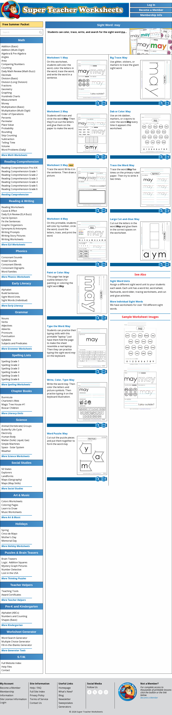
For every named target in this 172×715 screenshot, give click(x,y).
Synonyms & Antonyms (13, 228)
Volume (5, 146)
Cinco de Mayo (9, 533)
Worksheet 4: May (57, 218)
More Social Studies (12, 488)
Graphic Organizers (12, 225)
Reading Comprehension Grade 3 (19, 178)
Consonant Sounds (11, 257)
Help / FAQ (35, 687)
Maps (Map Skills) (11, 483)
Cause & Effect (9, 210)
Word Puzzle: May (57, 433)
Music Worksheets (11, 512)
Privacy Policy (37, 695)
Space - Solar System (12, 447)
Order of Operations (12, 114)
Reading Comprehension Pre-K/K (19, 167)
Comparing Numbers (13, 64)
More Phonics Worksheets (15, 276)
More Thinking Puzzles (13, 578)
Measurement (9, 99)
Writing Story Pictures (13, 235)
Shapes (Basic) (9, 619)
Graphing (6, 92)
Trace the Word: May (122, 165)
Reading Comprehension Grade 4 (19, 182)
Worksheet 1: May (57, 57)
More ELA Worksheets (13, 244)
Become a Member (10, 687)
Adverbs (5, 329)
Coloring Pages (9, 505)
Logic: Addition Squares (14, 562)
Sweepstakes (66, 703)
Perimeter (6, 121)
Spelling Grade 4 (10, 372)
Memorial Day (9, 540)
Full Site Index (37, 691)
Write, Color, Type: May (60, 379)
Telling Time (8, 142)
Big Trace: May (118, 57)
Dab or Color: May (120, 111)
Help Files (6, 666)
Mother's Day (8, 537)
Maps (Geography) (11, 479)
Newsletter (65, 699)
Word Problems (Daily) (13, 149)
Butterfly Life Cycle (11, 429)
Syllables (6, 339)
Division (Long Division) (14, 82)
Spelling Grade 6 (10, 379)
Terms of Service (39, 699)
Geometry (6, 89)
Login (3, 702)
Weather (6, 451)
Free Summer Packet (15, 24)
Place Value (7, 124)
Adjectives (6, 325)
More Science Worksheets (15, 456)
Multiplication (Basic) (12, 107)
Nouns (5, 318)
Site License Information (13, 699)
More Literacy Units (12, 413)
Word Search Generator (14, 637)
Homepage (65, 687)
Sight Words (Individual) (14, 300)
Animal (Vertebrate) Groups (16, 426)
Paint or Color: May (58, 272)
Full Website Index (11, 663)
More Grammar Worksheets (16, 348)
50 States (6, 469)
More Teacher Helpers (13, 600)
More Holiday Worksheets (15, 546)
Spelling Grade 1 (10, 361)
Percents (6, 117)
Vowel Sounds (9, 260)
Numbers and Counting (14, 616)
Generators (65, 706)
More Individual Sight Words (126, 301)
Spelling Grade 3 (10, 368)
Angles (5, 57)
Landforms (7, 476)
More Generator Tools (13, 650)
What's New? (66, 691)
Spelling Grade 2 (10, 365)
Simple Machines (10, 443)
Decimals (6, 75)
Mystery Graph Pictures (14, 565)
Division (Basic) (9, 78)
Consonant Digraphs (12, 268)
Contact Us (36, 703)
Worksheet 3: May (57, 165)
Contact (5, 670)
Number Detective (11, 569)
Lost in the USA (9, 573)
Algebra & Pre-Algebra (13, 53)
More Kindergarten (12, 625)
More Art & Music (11, 517)
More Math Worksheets (14, 155)
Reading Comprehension (15, 194)
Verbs (4, 322)
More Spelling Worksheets (15, 384)
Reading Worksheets (12, 207)
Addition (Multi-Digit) (12, 49)
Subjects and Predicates (14, 343)
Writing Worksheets (12, 239)
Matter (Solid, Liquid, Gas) (15, 440)
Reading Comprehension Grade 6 (19, 189)
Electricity (6, 433)
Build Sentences (10, 293)
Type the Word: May (58, 326)
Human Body (8, 436)
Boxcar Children (10, 408)
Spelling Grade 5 (10, 375)
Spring (5, 530)
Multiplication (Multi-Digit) (15, 110)
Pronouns (6, 332)
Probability (7, 128)
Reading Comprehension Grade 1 (19, 171)
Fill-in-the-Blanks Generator (16, 645)
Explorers (6, 472)
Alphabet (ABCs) (10, 612)
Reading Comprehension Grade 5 (19, 185)
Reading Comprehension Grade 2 (19, 174)
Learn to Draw (9, 508)
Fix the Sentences (10, 221)
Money (5, 103)
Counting (6, 67)
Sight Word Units (10, 296)
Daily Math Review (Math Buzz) (18, 71)
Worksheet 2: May (57, 111)
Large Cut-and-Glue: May (124, 219)
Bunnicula (6, 397)
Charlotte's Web (10, 400)
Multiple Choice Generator (15, 641)
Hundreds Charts (10, 96)
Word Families (9, 271)
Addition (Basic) (9, 46)
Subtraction (7, 139)
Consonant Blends (11, 264)
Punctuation (8, 336)
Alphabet (6, 289)
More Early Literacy (12, 305)
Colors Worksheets (11, 501)
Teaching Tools (9, 591)
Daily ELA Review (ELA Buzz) (16, 214)
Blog (61, 695)
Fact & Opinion (9, 218)
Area (4, 60)
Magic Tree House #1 (13, 404)
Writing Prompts (10, 232)
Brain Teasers (9, 558)
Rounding (6, 132)
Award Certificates (11, 594)
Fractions (6, 85)
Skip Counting (9, 135)
